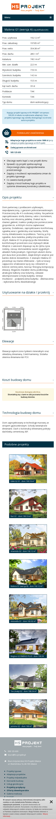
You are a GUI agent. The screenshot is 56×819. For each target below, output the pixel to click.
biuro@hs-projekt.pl (17, 754)
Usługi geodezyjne (15, 784)
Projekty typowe (14, 771)
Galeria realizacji (14, 793)
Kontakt (10, 796)
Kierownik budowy (15, 781)
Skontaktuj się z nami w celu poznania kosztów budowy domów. (28, 395)
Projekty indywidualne (17, 777)
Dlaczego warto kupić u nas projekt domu (27, 160)
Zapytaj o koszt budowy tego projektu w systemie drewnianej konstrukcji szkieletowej (28, 185)
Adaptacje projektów (16, 774)
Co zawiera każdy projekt (19, 179)
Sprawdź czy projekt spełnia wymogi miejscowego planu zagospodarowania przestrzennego (26, 167)
